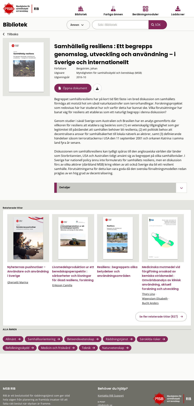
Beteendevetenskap (80, 339)
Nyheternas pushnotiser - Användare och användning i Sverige (28, 271)
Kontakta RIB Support (111, 395)
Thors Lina (148, 294)
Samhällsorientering (42, 339)
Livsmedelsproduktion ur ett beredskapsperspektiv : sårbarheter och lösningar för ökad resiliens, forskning (73, 273)
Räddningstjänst (117, 339)
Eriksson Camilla (62, 285)
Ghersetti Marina (17, 282)
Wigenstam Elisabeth (155, 298)
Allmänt (11, 339)
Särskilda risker (150, 339)
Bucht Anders (150, 303)
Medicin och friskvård (55, 348)
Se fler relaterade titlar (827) (158, 316)
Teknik (86, 348)
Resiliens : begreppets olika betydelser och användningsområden (117, 271)
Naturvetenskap (113, 348)
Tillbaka (12, 34)
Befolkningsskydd (17, 348)
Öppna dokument (75, 88)
